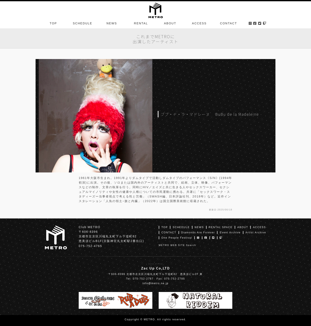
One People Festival (176, 237)
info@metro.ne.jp (155, 283)
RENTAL (141, 24)
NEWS (111, 24)
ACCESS (199, 24)
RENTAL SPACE (221, 227)
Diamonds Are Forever (198, 232)
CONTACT (228, 24)
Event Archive (230, 232)
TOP (53, 24)
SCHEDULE (82, 24)
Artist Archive (256, 232)
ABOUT (170, 24)
